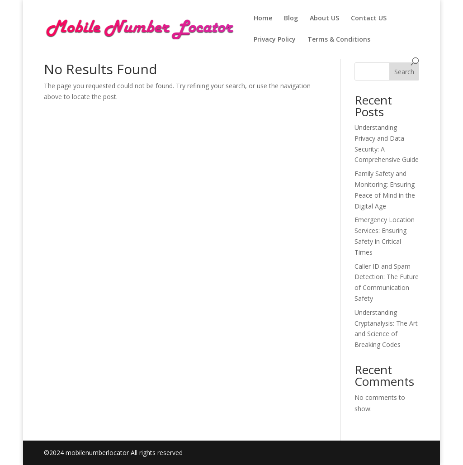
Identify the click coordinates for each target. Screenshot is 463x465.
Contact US (369, 18)
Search (404, 71)
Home (263, 18)
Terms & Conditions (338, 39)
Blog (291, 18)
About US (324, 18)
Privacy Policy (275, 39)
